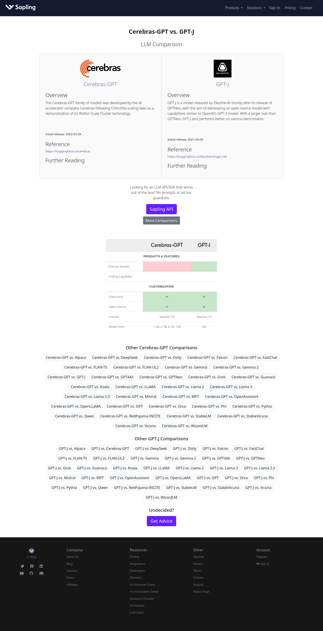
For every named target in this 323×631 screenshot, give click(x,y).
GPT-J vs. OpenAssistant (129, 477)
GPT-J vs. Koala (125, 468)
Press (70, 577)
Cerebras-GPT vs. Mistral (136, 396)
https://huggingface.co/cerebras (68, 151)
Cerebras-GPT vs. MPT (181, 396)
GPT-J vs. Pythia (64, 487)
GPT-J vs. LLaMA (156, 468)
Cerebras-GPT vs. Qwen (74, 416)
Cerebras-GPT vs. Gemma (186, 367)
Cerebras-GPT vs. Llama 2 (183, 386)
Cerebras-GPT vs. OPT (125, 406)
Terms (197, 570)
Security (198, 556)
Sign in (262, 564)
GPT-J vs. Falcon (215, 448)
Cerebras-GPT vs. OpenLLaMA (76, 406)
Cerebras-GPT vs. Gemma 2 (236, 367)
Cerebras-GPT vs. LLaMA (135, 386)
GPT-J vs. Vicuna (258, 487)
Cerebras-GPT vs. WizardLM (185, 425)
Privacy (198, 564)
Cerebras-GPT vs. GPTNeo (161, 377)
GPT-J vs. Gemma (145, 458)
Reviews (135, 577)
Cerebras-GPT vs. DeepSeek (115, 357)
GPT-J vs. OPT (208, 477)
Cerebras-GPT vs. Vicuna (136, 425)
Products (232, 8)
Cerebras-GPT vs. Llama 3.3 (87, 396)
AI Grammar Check (142, 584)
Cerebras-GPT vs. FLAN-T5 (85, 367)
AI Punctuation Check (144, 591)
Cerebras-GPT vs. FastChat (255, 357)
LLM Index (137, 612)
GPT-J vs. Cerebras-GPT (110, 448)
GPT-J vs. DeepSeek (151, 448)
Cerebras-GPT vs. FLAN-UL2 (136, 367)
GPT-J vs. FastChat (249, 448)
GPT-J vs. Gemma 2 (180, 458)
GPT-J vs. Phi (264, 477)
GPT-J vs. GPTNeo (250, 458)
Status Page (201, 591)
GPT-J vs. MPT (93, 477)
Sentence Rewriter (142, 598)
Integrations (138, 564)
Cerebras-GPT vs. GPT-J (66, 377)
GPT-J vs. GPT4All (216, 458)
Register (261, 556)
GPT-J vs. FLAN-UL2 (108, 458)
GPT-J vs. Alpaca (72, 448)
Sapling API (161, 209)
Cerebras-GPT (100, 84)
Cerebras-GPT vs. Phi (209, 406)
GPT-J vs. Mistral (62, 477)
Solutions (254, 8)
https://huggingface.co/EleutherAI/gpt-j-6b (197, 157)
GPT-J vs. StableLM (181, 487)
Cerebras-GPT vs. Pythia (252, 406)
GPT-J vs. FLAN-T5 (72, 458)
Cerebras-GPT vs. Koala (90, 386)
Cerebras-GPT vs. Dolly (162, 357)
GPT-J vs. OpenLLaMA (173, 477)
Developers (137, 570)
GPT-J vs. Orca (236, 477)
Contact (306, 8)
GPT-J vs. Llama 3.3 (259, 468)
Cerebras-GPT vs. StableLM (189, 416)
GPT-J (222, 84)
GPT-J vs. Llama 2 (190, 468)
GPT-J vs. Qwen (95, 487)
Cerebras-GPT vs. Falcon (207, 357)
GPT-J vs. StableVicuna (221, 487)
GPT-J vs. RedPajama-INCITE (137, 487)
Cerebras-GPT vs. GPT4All (113, 377)
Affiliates (72, 584)
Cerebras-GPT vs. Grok (206, 377)
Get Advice (161, 521)
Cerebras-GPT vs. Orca (167, 406)
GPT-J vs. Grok (59, 468)
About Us (73, 556)
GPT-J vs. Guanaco (92, 468)
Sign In (274, 8)
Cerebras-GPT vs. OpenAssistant (231, 396)
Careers (72, 570)
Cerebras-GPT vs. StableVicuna (242, 416)
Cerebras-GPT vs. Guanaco (253, 377)
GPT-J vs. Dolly (184, 448)
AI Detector (137, 605)
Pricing (290, 8)
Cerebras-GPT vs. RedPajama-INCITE (130, 416)
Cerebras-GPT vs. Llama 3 (231, 386)
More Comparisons (161, 220)
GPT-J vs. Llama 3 (224, 468)
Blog (70, 564)
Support (198, 584)
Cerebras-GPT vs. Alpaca (66, 357)
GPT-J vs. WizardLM (161, 497)
